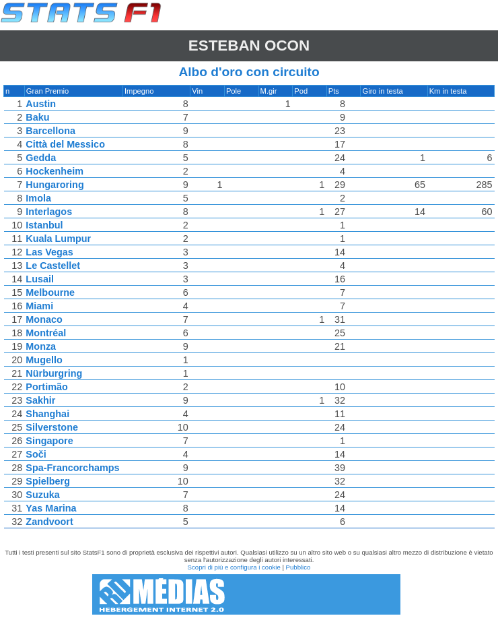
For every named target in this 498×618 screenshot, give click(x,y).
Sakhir (41, 400)
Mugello (44, 359)
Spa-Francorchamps (73, 467)
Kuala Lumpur (59, 238)
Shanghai (48, 413)
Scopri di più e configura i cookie (234, 567)
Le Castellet (53, 265)
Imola (39, 198)
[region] (249, 310)
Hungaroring (55, 184)
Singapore (49, 440)
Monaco (44, 319)
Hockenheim (55, 171)
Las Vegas (49, 252)
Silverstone (52, 427)
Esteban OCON (249, 45)
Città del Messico (66, 144)
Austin (41, 103)
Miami (40, 306)
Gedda (41, 157)
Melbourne (50, 292)
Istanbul (44, 225)
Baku (38, 117)
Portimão (47, 386)
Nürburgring (54, 373)
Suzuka (43, 494)
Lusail (40, 279)
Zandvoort (49, 521)
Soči (36, 454)
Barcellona (51, 130)
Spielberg (48, 481)
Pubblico (298, 567)
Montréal (46, 333)
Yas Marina (51, 508)
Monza (41, 346)
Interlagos (49, 211)
